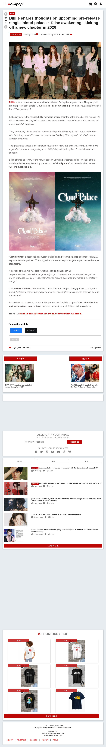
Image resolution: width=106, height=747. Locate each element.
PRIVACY (45, 740)
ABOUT (10, 740)
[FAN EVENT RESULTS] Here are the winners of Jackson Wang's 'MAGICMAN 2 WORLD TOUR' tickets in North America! (66, 500)
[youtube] (52, 451)
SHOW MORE (51, 716)
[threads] (64, 451)
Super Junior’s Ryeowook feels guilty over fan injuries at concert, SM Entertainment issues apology (64, 531)
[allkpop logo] (15, 4)
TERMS (55, 740)
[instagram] (47, 451)
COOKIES (33, 740)
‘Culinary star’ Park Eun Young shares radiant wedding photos (56, 514)
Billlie (12, 102)
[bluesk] (69, 451)
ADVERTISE (21, 740)
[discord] (58, 451)
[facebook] (36, 451)
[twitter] (41, 451)
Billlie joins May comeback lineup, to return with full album (50, 313)
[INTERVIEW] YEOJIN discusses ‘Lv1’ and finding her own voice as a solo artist (66, 483)
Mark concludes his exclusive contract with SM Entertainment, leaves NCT (64, 468)
